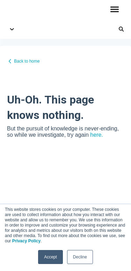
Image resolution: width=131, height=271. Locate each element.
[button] (114, 10)
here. (96, 135)
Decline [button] (80, 257)
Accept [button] (50, 257)
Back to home (26, 61)
